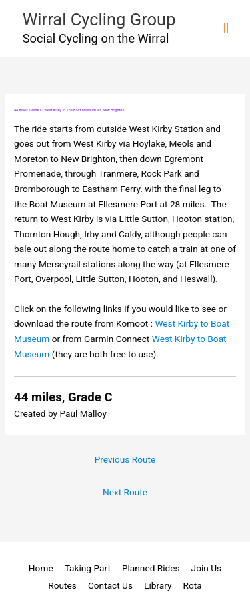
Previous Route (125, 459)
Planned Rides (151, 568)
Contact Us (110, 585)
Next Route (125, 492)
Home (41, 568)
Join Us (206, 568)
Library (157, 585)
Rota (192, 585)
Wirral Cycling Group (99, 19)
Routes (62, 585)
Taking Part (88, 568)
